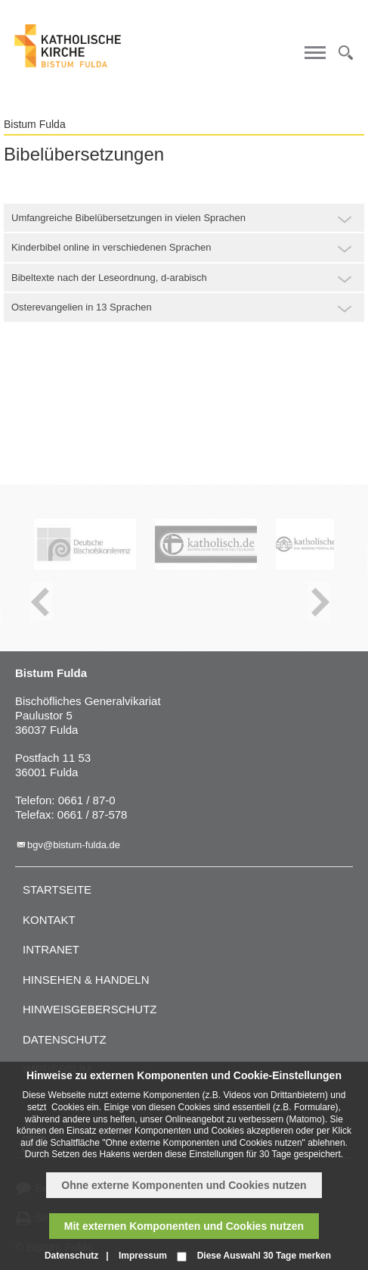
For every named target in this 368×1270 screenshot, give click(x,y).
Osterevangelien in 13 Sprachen (81, 307)
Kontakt (49, 919)
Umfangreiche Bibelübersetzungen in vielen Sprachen (128, 217)
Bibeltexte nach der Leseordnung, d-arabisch (109, 277)
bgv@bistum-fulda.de (73, 844)
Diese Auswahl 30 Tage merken (264, 1255)
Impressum (143, 1255)
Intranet (51, 949)
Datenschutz (65, 1039)
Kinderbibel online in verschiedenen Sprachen (111, 247)
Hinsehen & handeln (86, 979)
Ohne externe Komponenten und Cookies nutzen (183, 1185)
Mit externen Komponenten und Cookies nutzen (184, 1226)
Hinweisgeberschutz (90, 1009)
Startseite (57, 889)
